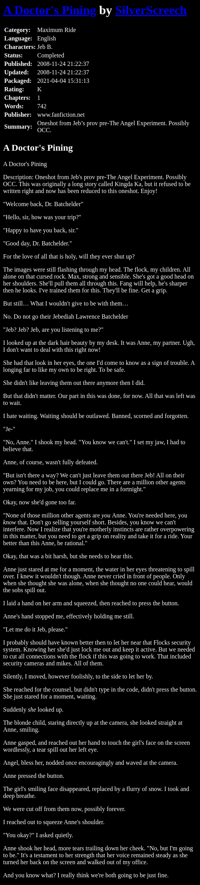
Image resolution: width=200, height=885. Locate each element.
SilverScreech (151, 10)
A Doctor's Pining (49, 10)
